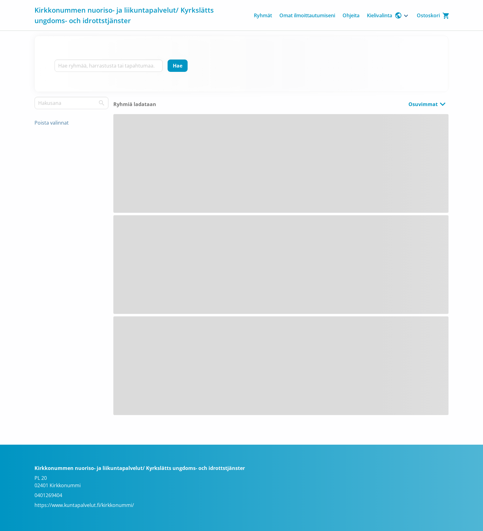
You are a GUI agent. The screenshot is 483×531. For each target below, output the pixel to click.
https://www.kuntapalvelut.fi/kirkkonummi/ (84, 505)
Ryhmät (263, 15)
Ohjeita (351, 15)
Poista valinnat (51, 122)
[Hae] (178, 66)
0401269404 (48, 495)
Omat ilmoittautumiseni (307, 15)
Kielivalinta (384, 15)
